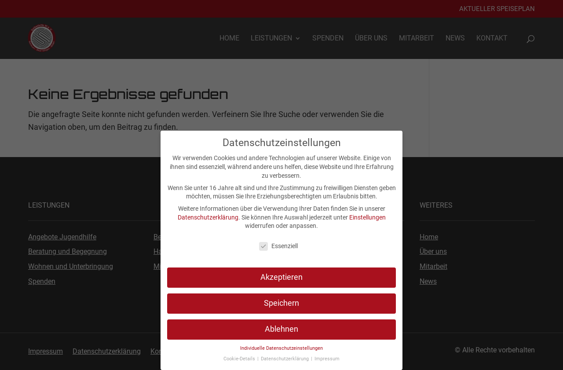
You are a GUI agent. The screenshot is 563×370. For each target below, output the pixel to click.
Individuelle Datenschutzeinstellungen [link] (281, 348)
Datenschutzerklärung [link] (208, 217)
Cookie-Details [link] (239, 359)
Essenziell (278, 246)
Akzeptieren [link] (281, 277)
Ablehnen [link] (281, 329)
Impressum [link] (327, 359)
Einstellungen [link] (367, 217)
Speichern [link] (281, 303)
